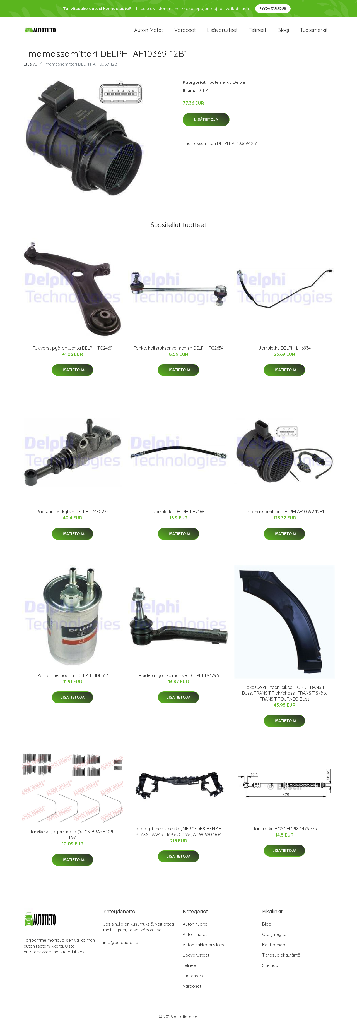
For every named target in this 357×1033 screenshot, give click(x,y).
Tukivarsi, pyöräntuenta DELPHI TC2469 (72, 355)
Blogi (283, 33)
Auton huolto (195, 930)
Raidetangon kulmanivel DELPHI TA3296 (179, 682)
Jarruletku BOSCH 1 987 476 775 (284, 835)
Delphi (239, 89)
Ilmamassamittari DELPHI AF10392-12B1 (284, 518)
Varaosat (185, 33)
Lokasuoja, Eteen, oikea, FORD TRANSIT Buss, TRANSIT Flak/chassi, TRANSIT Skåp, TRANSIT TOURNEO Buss (284, 699)
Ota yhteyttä (274, 941)
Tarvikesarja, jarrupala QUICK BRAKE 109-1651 (72, 841)
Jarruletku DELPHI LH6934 (285, 355)
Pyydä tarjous (273, 8)
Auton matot (148, 33)
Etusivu (30, 70)
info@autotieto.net (121, 949)
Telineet (257, 33)
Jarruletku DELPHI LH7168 (178, 518)
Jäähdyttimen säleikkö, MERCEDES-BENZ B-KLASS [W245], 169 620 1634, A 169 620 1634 (178, 838)
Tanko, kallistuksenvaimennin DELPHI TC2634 (178, 355)
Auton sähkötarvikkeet (205, 951)
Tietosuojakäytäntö (281, 961)
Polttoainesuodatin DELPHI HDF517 (72, 682)
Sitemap (270, 972)
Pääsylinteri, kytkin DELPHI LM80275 (73, 518)
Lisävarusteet (222, 33)
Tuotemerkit (314, 33)
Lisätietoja (206, 126)
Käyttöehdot (274, 951)
